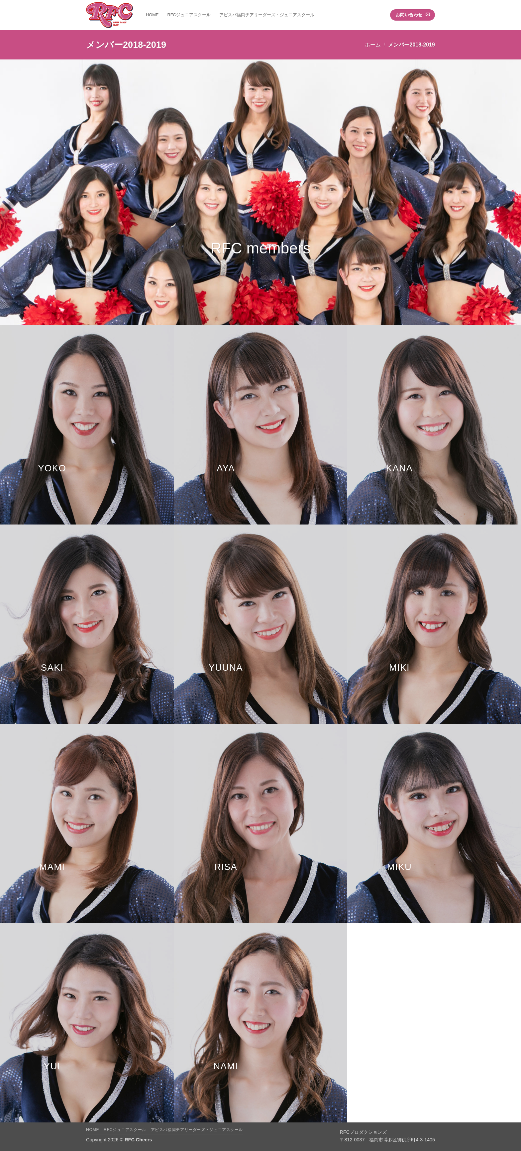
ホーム (373, 45)
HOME (152, 14)
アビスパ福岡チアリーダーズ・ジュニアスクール (266, 14)
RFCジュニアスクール (188, 14)
